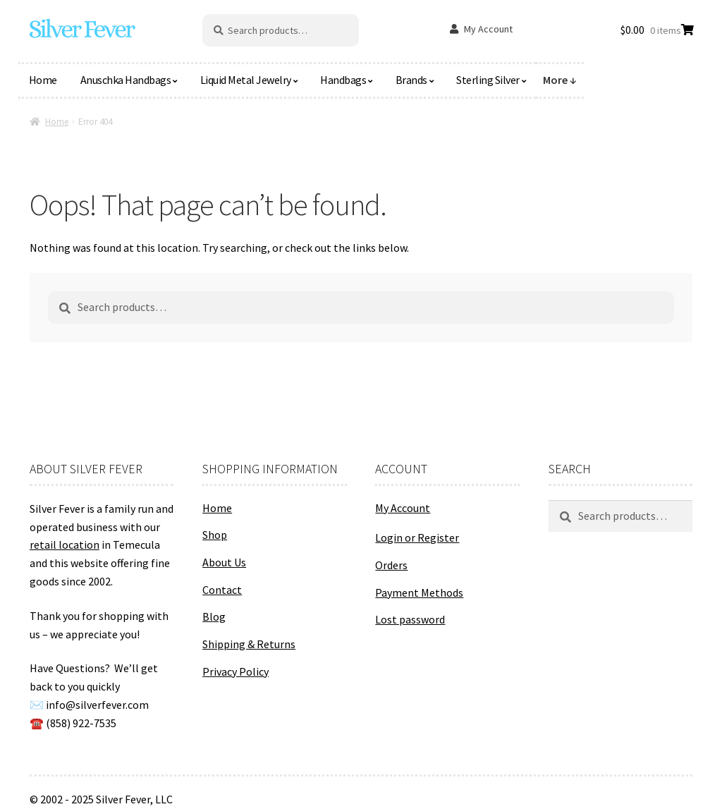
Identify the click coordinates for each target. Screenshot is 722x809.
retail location (64, 544)
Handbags (343, 80)
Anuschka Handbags (125, 80)
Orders (391, 565)
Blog (214, 616)
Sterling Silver (488, 80)
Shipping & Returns (248, 644)
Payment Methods (419, 592)
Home (43, 80)
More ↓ (560, 80)
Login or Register (417, 537)
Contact (222, 590)
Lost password (410, 619)
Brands (411, 80)
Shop (214, 535)
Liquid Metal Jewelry (245, 80)
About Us (224, 562)
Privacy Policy (235, 671)
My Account (488, 29)
